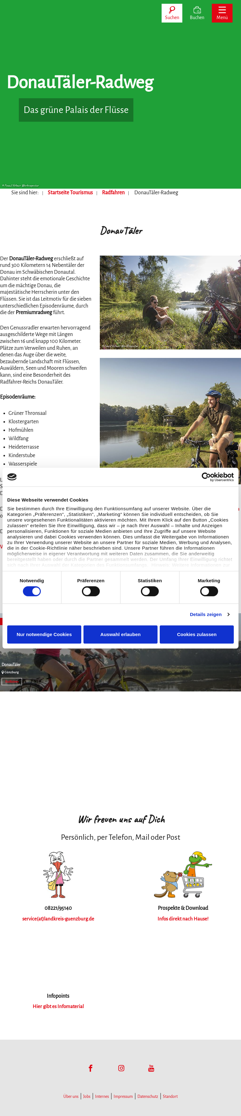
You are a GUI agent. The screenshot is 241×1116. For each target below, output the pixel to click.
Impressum (123, 1095)
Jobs (86, 1095)
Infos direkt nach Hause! (183, 917)
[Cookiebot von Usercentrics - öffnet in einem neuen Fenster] (206, 477)
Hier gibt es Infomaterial (58, 1004)
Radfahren (113, 193)
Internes (102, 1095)
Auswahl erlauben (120, 634)
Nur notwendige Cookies (44, 634)
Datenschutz (147, 1095)
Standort (170, 1095)
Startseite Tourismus (70, 193)
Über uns (70, 1095)
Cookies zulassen (197, 634)
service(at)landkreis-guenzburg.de (58, 917)
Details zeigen (206, 614)
